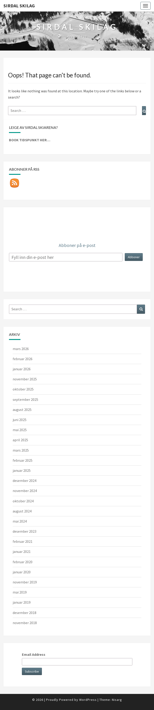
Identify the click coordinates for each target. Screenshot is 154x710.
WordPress (88, 700)
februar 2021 (22, 541)
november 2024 (25, 490)
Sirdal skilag (19, 5)
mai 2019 (20, 592)
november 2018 (25, 622)
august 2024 (22, 511)
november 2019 (25, 582)
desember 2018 (24, 612)
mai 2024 (20, 521)
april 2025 (20, 440)
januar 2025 (22, 470)
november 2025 (25, 379)
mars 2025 (21, 450)
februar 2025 (22, 460)
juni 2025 (19, 419)
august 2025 (22, 409)
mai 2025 (20, 429)
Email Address (33, 654)
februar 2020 (22, 562)
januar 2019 (22, 602)
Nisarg (117, 700)
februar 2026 (22, 358)
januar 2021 (22, 551)
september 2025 (25, 399)
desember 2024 (24, 480)
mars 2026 (21, 348)
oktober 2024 (23, 501)
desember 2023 (24, 531)
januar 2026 (22, 369)
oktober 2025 (23, 389)
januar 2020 (22, 572)
